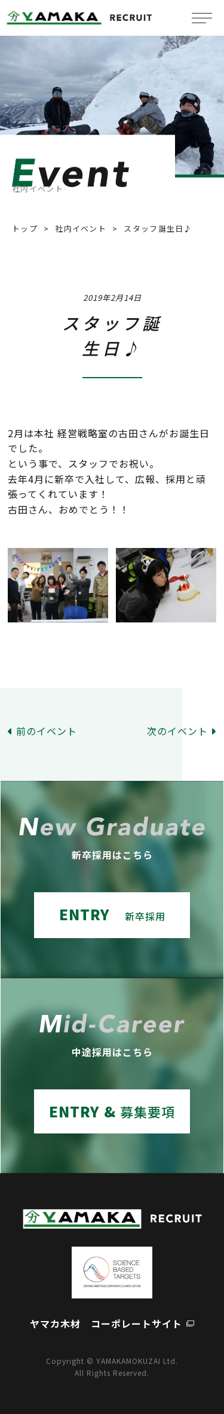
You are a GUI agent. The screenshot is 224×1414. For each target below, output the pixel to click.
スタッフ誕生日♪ (158, 228)
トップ (25, 228)
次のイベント (177, 731)
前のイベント (46, 731)
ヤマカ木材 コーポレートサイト (106, 1323)
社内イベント (80, 228)
